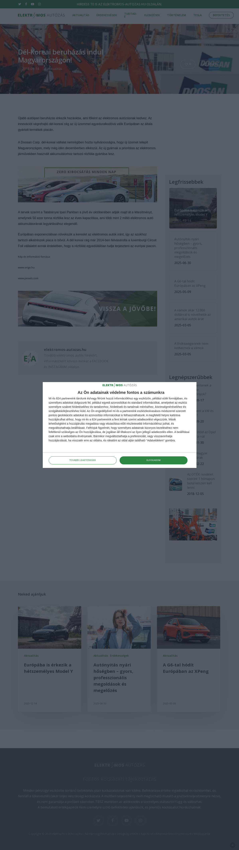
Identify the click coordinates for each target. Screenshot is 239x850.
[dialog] (119, 425)
